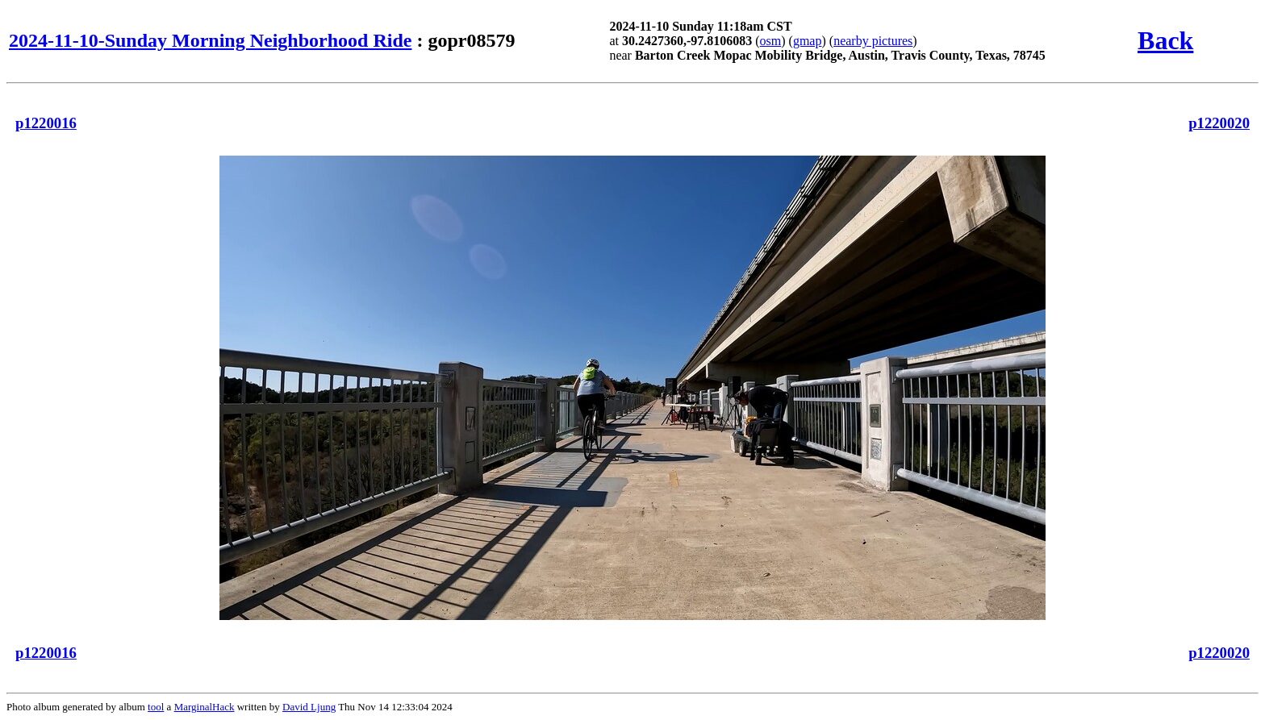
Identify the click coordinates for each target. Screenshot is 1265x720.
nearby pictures (872, 41)
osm (771, 41)
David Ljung (309, 707)
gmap (807, 41)
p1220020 (1219, 122)
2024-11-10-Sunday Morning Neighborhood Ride (210, 40)
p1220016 (46, 122)
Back (1165, 40)
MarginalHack (204, 707)
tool (156, 707)
